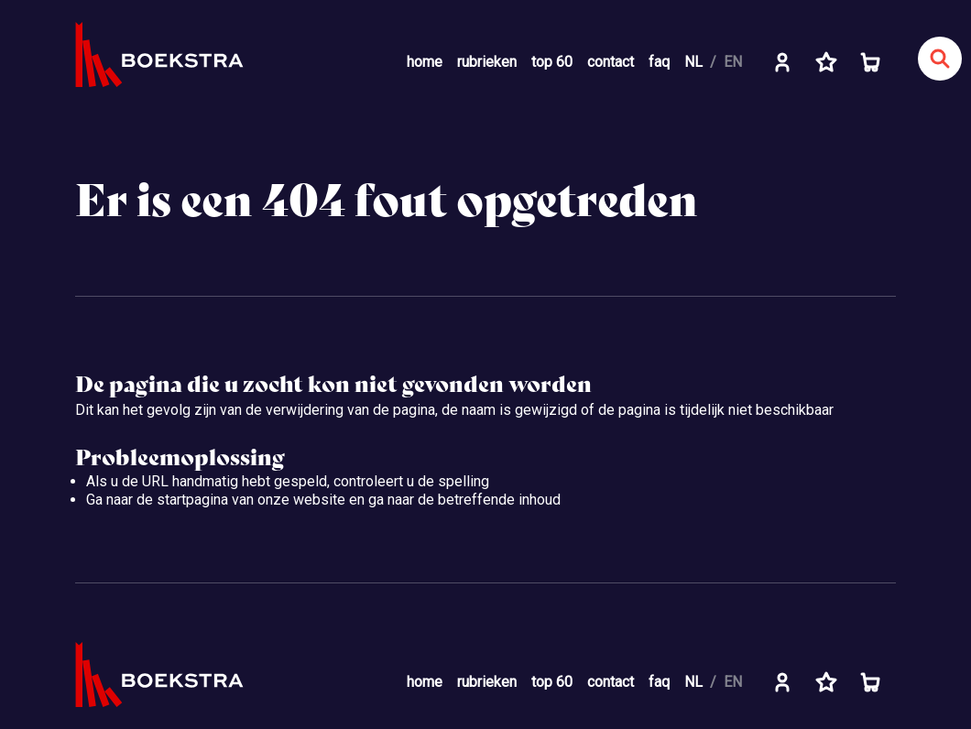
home (424, 62)
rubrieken (487, 62)
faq (659, 62)
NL (693, 62)
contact (610, 62)
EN (733, 62)
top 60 (552, 62)
